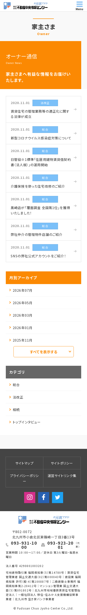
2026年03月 (20, 315)
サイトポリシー (62, 463)
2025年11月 (20, 340)
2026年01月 (20, 327)
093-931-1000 (24, 545)
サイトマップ (24, 463)
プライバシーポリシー (24, 478)
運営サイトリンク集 (62, 475)
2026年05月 (20, 302)
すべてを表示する (50, 351)
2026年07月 (20, 290)
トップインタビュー (25, 422)
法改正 (16, 397)
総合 (14, 384)
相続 (14, 409)
